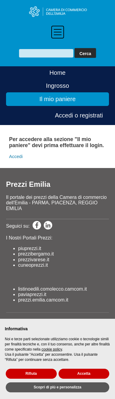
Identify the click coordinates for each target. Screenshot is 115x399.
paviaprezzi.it (32, 294)
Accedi (16, 156)
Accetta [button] (83, 373)
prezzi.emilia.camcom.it (43, 299)
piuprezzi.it (29, 248)
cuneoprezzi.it (33, 265)
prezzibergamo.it (36, 253)
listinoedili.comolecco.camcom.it (52, 289)
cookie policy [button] (51, 349)
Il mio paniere (57, 99)
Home (57, 72)
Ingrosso (57, 85)
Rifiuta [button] (31, 373)
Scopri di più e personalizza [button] (57, 387)
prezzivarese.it (33, 259)
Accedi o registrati (79, 115)
